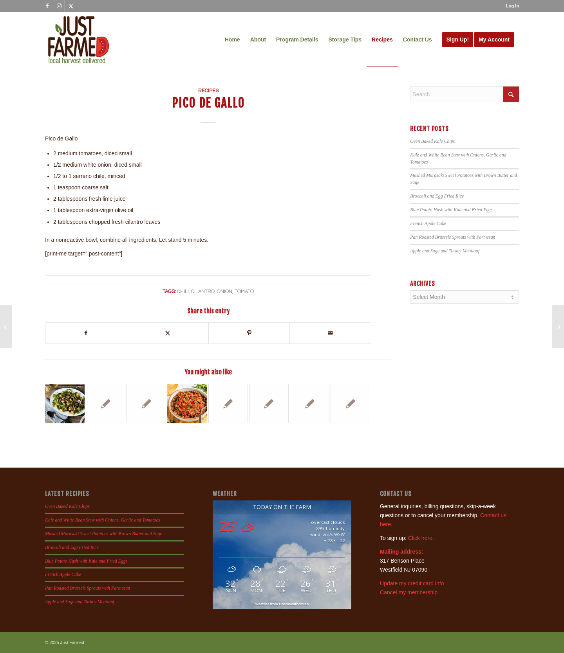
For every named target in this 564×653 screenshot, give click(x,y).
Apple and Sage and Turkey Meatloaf (444, 251)
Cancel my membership (408, 592)
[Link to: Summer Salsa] (187, 403)
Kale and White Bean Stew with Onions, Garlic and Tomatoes (102, 520)
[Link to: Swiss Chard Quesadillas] (269, 403)
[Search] (464, 94)
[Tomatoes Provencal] (558, 326)
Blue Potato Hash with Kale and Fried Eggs (451, 209)
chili (183, 291)
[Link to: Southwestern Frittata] (146, 403)
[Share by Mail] (330, 333)
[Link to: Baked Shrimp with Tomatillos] (228, 403)
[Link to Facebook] (47, 6)
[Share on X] (167, 333)
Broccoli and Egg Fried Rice (437, 196)
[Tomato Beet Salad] (6, 326)
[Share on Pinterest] (249, 333)
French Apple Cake (428, 223)
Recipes (208, 91)
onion (224, 291)
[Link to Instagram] (59, 6)
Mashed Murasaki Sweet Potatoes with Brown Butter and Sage (103, 533)
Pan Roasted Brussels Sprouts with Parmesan (452, 237)
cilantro (203, 291)
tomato (244, 291)
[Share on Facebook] (86, 333)
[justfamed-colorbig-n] (78, 39)
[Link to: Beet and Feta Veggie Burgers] (350, 403)
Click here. (421, 538)
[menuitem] (510, 6)
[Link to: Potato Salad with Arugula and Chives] (65, 403)
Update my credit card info (412, 583)
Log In (512, 6)
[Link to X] (71, 6)
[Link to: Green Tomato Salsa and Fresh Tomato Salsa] (105, 403)
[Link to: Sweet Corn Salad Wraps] (309, 403)
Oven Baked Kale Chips (432, 141)
